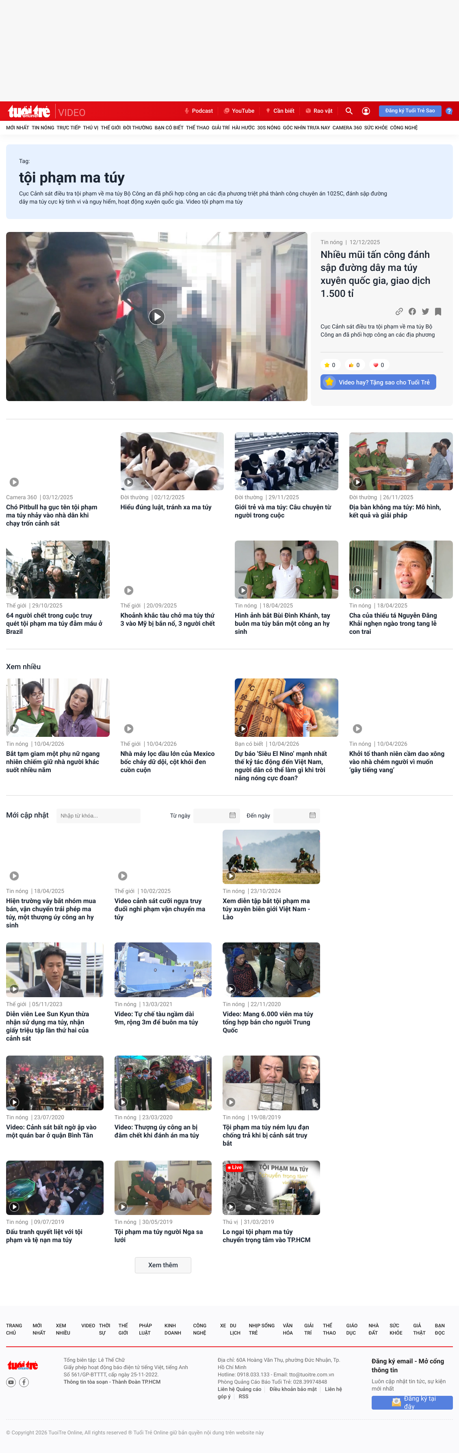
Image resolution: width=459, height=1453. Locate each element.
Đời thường (137, 128)
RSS (244, 1397)
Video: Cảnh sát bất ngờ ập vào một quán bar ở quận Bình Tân (51, 1131)
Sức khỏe (376, 128)
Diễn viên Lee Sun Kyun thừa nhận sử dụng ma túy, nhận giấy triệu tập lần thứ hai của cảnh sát (47, 1026)
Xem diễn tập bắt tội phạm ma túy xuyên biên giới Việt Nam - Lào (266, 909)
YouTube (238, 111)
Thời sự (104, 1329)
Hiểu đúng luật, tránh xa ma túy (166, 507)
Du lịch (235, 1329)
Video (88, 1326)
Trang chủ (14, 1329)
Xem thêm (163, 1265)
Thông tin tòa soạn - (88, 1382)
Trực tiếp (69, 128)
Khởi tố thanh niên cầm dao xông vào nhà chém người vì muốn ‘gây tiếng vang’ (397, 762)
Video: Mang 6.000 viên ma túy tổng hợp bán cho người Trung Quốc (268, 1022)
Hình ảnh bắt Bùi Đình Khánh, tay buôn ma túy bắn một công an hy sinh (282, 623)
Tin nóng (43, 128)
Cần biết (279, 111)
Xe (223, 1326)
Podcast (198, 111)
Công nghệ (404, 128)
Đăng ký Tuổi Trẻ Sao (410, 111)
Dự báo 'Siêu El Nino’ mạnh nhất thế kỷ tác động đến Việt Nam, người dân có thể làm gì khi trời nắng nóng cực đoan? (281, 766)
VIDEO (72, 112)
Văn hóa (288, 1329)
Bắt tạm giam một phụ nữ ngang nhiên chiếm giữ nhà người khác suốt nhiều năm (53, 762)
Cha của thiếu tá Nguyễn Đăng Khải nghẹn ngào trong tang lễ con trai (393, 623)
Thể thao (197, 128)
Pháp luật (145, 1329)
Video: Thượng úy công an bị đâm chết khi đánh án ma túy (157, 1131)
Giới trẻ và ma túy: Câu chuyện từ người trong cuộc (283, 511)
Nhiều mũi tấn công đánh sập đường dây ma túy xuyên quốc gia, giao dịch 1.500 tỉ (375, 274)
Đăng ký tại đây (420, 1403)
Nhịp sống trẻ (262, 1329)
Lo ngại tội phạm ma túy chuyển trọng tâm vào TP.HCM (266, 1236)
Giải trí (221, 128)
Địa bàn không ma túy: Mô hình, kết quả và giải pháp (395, 511)
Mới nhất (17, 128)
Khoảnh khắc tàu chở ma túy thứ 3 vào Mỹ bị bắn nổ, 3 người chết (168, 619)
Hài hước (243, 128)
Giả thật (419, 1329)
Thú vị (90, 128)
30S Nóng (268, 128)
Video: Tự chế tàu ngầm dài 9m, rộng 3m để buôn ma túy (156, 1018)
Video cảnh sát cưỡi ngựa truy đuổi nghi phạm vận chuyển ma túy (160, 909)
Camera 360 (347, 128)
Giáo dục (352, 1329)
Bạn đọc (440, 1329)
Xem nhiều (23, 667)
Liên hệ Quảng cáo (240, 1389)
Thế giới (111, 128)
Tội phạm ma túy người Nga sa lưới (159, 1236)
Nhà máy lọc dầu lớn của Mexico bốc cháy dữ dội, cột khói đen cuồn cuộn (168, 762)
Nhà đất (373, 1329)
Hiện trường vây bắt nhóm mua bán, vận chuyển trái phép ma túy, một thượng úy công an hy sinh (51, 913)
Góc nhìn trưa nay (306, 128)
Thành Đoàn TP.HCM (136, 1382)
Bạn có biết (169, 128)
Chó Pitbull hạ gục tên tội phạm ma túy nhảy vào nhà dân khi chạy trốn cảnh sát (51, 515)
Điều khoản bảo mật (293, 1389)
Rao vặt (319, 111)
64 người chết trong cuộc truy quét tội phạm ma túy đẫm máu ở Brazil (54, 623)
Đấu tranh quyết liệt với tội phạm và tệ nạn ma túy (44, 1236)
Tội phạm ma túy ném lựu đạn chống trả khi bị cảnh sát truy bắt (266, 1135)
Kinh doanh (173, 1329)
